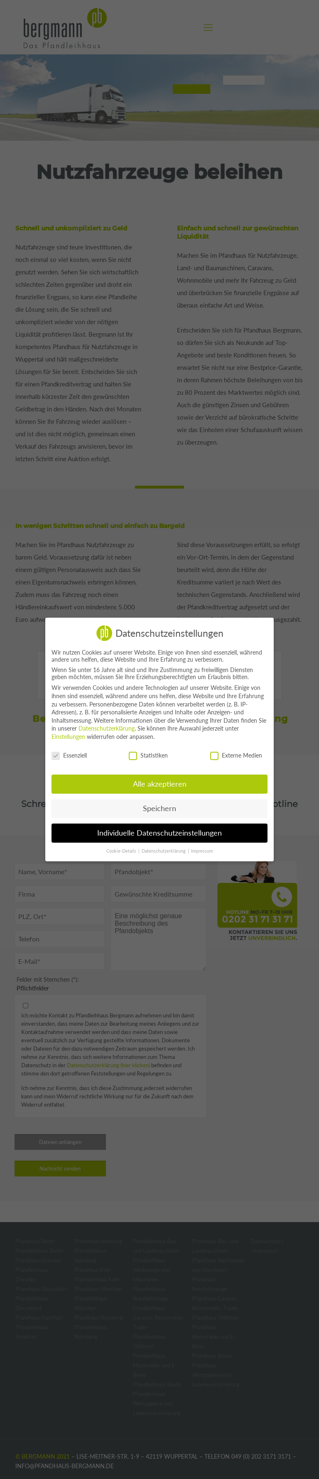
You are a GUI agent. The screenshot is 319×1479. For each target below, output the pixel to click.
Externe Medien (236, 755)
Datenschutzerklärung (107, 728)
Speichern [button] (159, 808)
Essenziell (69, 755)
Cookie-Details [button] (121, 850)
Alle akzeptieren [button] (159, 784)
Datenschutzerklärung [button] (164, 850)
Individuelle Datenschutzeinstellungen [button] (159, 833)
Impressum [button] (202, 850)
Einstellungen (68, 736)
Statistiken (148, 755)
